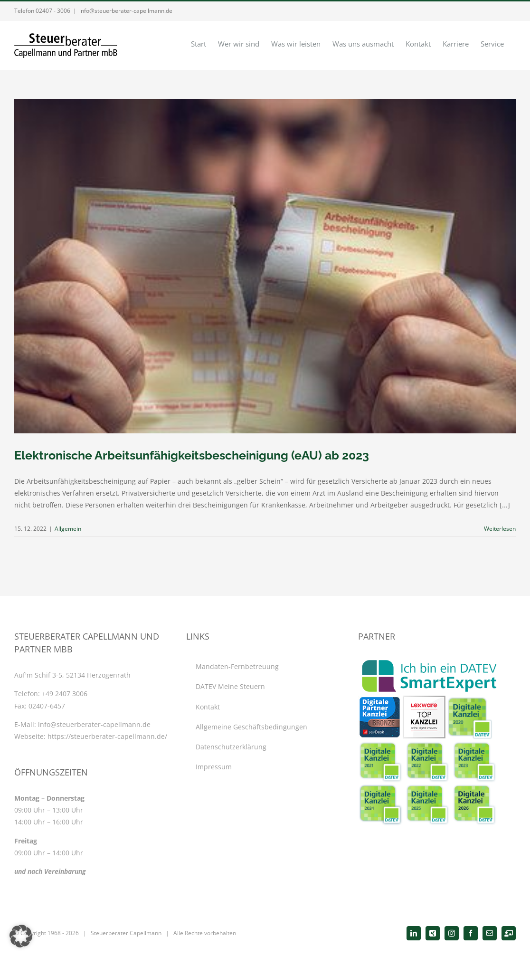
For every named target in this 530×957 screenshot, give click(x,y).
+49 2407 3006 (64, 693)
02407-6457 (46, 705)
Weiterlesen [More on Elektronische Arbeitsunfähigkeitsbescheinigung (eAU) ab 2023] (500, 529)
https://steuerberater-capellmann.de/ (107, 736)
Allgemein (68, 529)
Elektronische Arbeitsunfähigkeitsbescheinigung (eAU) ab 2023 (191, 455)
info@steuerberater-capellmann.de (125, 11)
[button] (21, 936)
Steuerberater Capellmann (126, 933)
